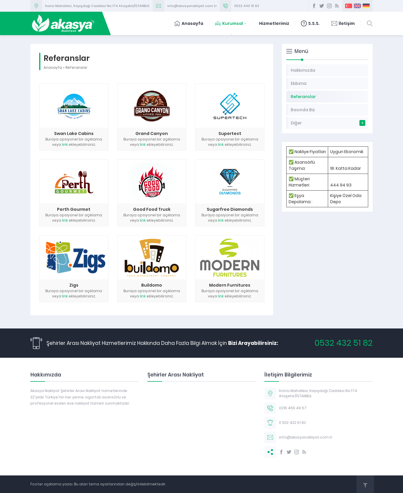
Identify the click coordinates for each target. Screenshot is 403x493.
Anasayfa (188, 23)
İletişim (343, 23)
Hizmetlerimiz (274, 23)
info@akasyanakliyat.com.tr (192, 6)
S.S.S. (310, 23)
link (65, 144)
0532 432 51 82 (343, 343)
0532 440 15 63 (246, 6)
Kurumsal (231, 23)
